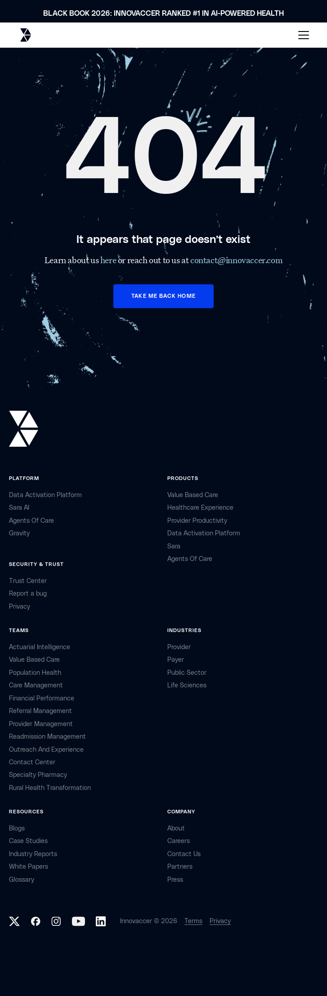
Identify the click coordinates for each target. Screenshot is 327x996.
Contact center (32, 762)
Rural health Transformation (50, 788)
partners (180, 866)
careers (178, 841)
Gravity (19, 533)
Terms (193, 921)
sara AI (19, 507)
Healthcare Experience (200, 507)
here (109, 260)
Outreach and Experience (46, 749)
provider (179, 647)
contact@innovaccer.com (236, 260)
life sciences (186, 685)
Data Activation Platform (45, 495)
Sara (173, 546)
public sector (186, 672)
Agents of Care (31, 520)
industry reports (33, 854)
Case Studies (28, 841)
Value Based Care (192, 495)
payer (175, 659)
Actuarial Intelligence (39, 647)
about (176, 828)
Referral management (40, 711)
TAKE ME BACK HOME (163, 296)
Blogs (17, 828)
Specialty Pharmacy (38, 775)
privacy (19, 606)
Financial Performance (41, 698)
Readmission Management (47, 736)
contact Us (184, 854)
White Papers (28, 866)
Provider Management (41, 724)
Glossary (21, 879)
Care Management (36, 685)
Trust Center (28, 581)
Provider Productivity (197, 520)
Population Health (35, 672)
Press (175, 879)
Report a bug (28, 593)
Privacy (220, 921)
